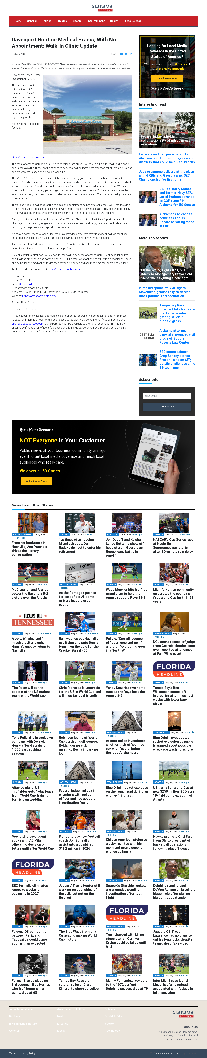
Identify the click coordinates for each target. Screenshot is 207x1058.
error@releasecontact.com (27, 323)
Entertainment (96, 21)
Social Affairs (113, 1016)
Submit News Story (167, 78)
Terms (12, 1053)
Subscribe (167, 406)
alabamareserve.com (167, 1053)
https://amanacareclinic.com (28, 157)
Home (19, 21)
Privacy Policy (27, 1053)
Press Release (132, 21)
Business (15, 1016)
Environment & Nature (23, 1023)
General (32, 21)
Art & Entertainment (22, 1009)
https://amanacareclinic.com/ (39, 296)
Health (114, 21)
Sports (77, 21)
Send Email (25, 284)
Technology (112, 1030)
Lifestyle (62, 21)
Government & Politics (71, 1009)
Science (110, 1009)
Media (61, 1030)
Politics (46, 21)
